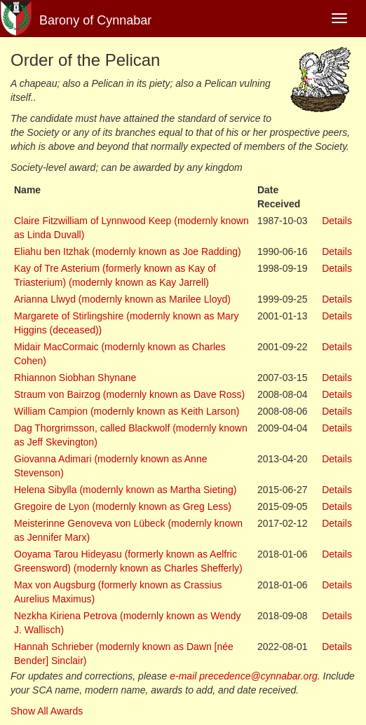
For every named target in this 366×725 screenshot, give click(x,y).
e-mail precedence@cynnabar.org (244, 676)
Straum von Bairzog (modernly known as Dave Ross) (129, 394)
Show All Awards (47, 711)
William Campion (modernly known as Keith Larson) (126, 411)
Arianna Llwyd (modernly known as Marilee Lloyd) (122, 299)
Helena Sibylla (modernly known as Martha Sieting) (125, 489)
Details (337, 220)
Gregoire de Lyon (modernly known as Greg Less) (122, 506)
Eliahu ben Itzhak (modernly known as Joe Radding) (127, 251)
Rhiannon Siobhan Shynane (75, 377)
